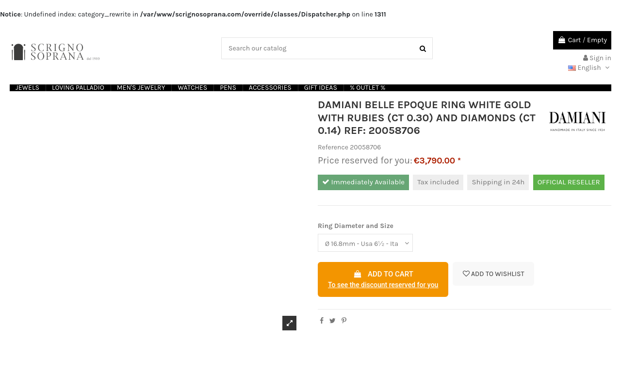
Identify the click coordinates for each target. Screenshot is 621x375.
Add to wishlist (493, 274)
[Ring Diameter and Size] (365, 243)
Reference (333, 147)
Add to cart (383, 280)
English (589, 68)
